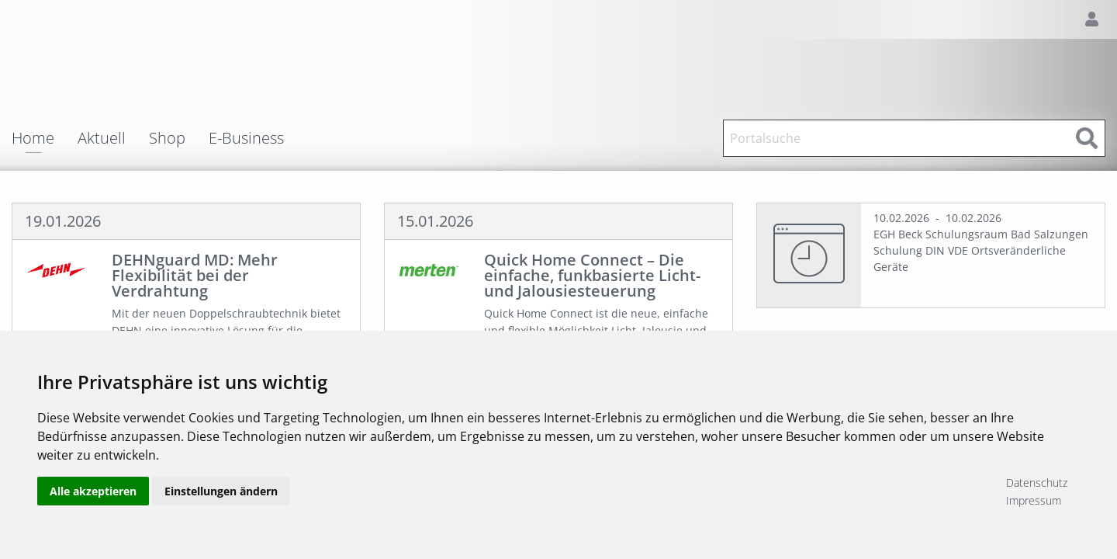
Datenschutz (1036, 482)
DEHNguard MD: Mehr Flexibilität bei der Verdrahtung (195, 275)
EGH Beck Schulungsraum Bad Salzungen (980, 234)
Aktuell (102, 138)
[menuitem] (45, 138)
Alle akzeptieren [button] (93, 491)
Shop (167, 138)
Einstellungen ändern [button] (221, 491)
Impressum (1033, 500)
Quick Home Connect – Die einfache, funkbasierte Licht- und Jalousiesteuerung (592, 275)
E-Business (246, 138)
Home (33, 139)
